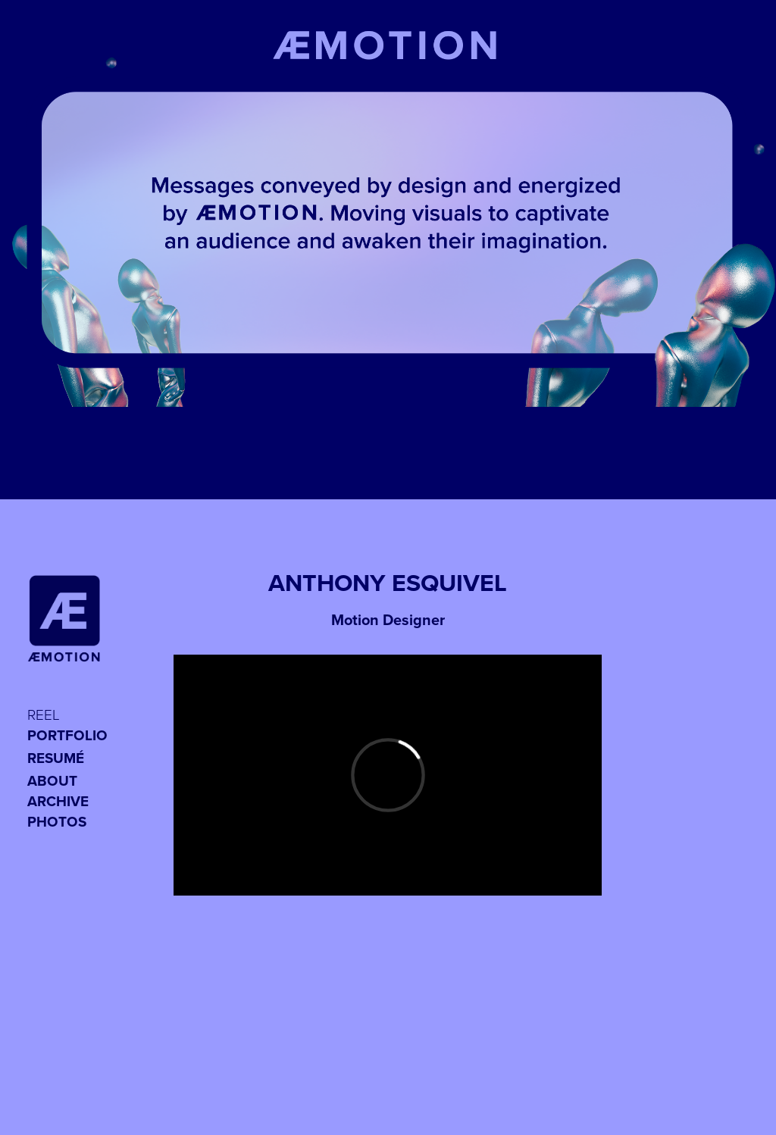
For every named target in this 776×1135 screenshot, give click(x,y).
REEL (43, 714)
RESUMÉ (55, 757)
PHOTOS (56, 821)
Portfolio (67, 735)
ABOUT (52, 780)
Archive (58, 800)
